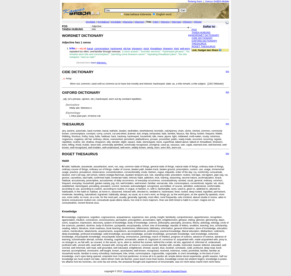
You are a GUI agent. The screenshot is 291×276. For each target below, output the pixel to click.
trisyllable (116, 21)
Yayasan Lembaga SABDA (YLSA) (141, 271)
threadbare (156, 48)
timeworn (168, 48)
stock (146, 48)
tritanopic (139, 21)
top (190, 35)
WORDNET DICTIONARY (205, 35)
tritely (156, 21)
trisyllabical (103, 21)
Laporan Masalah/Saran (174, 271)
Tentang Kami (195, 1)
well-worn (185, 48)
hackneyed (116, 48)
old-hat (126, 48)
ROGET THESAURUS (203, 46)
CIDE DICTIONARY (202, 38)
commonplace (101, 48)
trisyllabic (91, 21)
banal (90, 48)
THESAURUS (199, 43)
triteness (165, 21)
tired (176, 48)
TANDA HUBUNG (201, 32)
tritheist (198, 21)
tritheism (187, 21)
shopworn (137, 48)
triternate (176, 21)
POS (194, 29)
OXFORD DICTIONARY (204, 40)
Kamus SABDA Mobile (217, 1)
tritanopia (128, 21)
